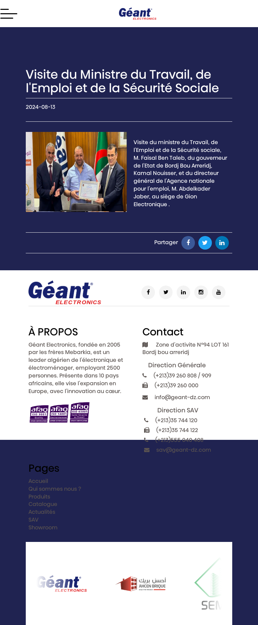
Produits (39, 497)
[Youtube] (218, 292)
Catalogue (42, 504)
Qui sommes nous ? (54, 489)
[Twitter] (166, 292)
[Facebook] (148, 292)
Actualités (41, 512)
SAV (33, 520)
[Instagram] (201, 292)
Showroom (43, 527)
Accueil (38, 481)
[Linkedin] (183, 292)
